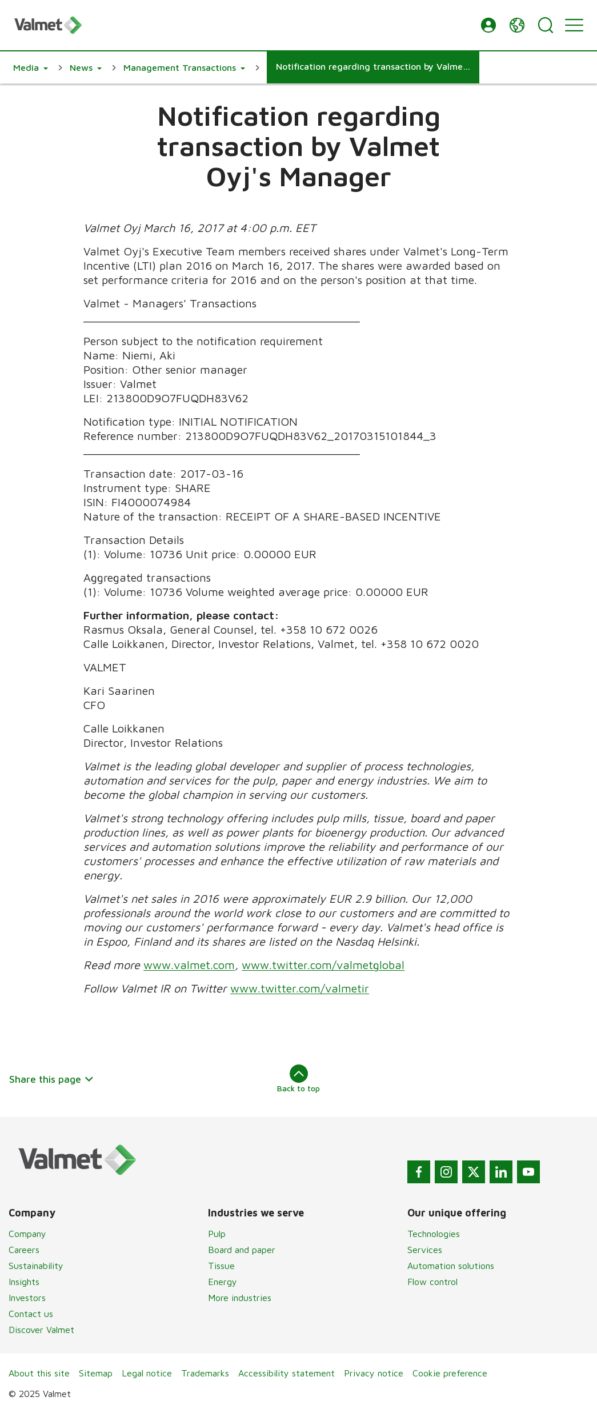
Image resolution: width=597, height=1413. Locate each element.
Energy (222, 1281)
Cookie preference (449, 1373)
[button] (488, 25)
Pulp (217, 1233)
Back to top (298, 1078)
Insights (24, 1281)
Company (27, 1233)
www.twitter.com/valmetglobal (323, 964)
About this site (39, 1373)
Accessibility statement (286, 1373)
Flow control (432, 1281)
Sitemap (96, 1373)
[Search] (545, 25)
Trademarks (205, 1373)
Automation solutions (450, 1265)
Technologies (433, 1233)
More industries (239, 1297)
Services (424, 1249)
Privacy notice (373, 1373)
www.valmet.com (189, 964)
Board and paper (241, 1249)
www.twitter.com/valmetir (299, 988)
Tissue (221, 1265)
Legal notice (147, 1373)
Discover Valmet (41, 1329)
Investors (27, 1297)
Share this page (51, 1079)
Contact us (31, 1313)
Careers (24, 1249)
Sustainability (36, 1265)
